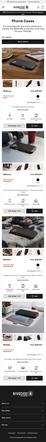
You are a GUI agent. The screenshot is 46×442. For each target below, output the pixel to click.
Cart (34, 126)
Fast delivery (33, 2)
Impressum (11, 433)
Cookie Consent (32, 433)
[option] (23, 63)
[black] (38, 96)
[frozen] (41, 96)
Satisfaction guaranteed (16, 2)
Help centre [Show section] (6, 418)
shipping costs (32, 437)
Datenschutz (21, 433)
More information (23, 110)
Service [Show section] (4, 425)
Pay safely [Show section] (6, 411)
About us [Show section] (5, 403)
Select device (23, 42)
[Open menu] (3, 7)
